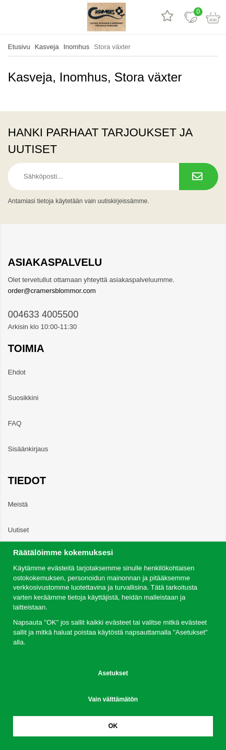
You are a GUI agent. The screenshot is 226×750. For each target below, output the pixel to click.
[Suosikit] (191, 17)
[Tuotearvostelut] (167, 17)
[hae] (35, 17)
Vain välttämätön (113, 699)
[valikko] (11, 17)
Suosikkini (23, 398)
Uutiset (18, 530)
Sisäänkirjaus (28, 449)
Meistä (18, 504)
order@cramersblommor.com (52, 291)
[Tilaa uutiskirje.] (198, 176)
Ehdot (17, 372)
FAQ (14, 423)
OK (113, 726)
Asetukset (113, 673)
